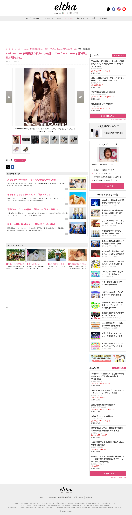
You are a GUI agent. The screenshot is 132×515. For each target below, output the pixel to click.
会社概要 (52, 497)
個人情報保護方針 (64, 497)
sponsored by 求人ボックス (118, 119)
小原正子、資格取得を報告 (104, 170)
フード (59, 18)
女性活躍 (103, 18)
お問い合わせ (78, 497)
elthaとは (43, 497)
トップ (27, 18)
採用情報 (89, 497)
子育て (94, 18)
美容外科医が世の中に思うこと (106, 180)
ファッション (69, 18)
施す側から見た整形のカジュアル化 (107, 177)
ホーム (8, 49)
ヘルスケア (37, 18)
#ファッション (20, 160)
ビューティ (49, 18)
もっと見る (109, 186)
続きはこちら (109, 116)
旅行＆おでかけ (83, 18)
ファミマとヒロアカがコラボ (105, 173)
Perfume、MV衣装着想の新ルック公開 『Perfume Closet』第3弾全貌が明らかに (49, 49)
